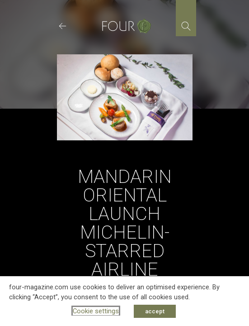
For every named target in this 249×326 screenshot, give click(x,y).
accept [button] (154, 311)
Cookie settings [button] (96, 311)
